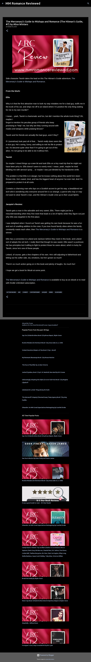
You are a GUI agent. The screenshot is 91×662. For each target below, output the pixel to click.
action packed (11, 292)
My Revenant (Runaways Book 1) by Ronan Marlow (38, 357)
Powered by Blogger (45, 655)
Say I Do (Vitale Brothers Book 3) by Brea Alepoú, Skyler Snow (42, 335)
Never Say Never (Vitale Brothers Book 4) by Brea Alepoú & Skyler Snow (45, 601)
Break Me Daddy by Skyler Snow (32, 578)
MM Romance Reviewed (22, 3)
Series (51, 292)
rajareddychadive (50, 659)
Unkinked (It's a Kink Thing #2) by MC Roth (35, 390)
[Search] (88, 3)
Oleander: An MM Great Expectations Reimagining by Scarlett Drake (44, 407)
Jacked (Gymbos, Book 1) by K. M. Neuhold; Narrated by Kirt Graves (43, 372)
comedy (25, 292)
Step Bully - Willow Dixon (30, 623)
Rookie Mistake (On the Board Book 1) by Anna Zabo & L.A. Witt (42, 343)
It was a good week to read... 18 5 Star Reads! (36, 503)
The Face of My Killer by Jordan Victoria (35, 365)
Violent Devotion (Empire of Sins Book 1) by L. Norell (39, 350)
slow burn (58, 292)
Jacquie (44, 292)
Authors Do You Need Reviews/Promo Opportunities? (40, 325)
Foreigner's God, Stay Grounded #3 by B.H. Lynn (37, 645)
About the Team (27, 323)
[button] (7, 30)
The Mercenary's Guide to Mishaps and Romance (57, 229)
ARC (19, 292)
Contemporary (35, 292)
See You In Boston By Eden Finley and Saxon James (38, 458)
